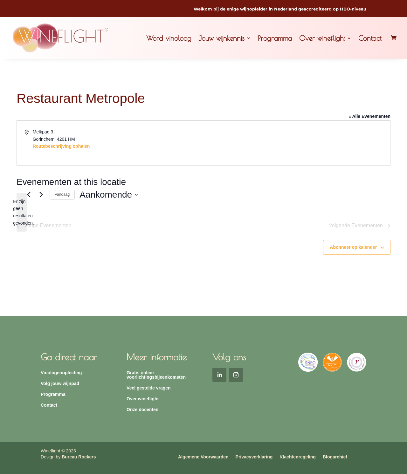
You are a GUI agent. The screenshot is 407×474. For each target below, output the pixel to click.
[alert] (22, 212)
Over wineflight (322, 38)
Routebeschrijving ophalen (61, 146)
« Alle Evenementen (369, 116)
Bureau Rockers (79, 456)
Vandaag (62, 194)
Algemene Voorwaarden (203, 457)
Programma (275, 38)
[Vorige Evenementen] (28, 195)
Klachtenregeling (297, 457)
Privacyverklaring (254, 457)
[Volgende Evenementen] (41, 195)
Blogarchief (335, 457)
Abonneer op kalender (353, 247)
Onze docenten (142, 409)
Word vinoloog (168, 38)
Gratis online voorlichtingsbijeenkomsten (156, 375)
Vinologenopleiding (61, 372)
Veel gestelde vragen (149, 388)
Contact (369, 38)
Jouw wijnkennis (221, 38)
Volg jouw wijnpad (60, 383)
